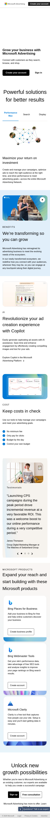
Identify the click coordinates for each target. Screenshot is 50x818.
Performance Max (10, 114)
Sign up (13, 794)
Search (26, 114)
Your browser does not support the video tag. (25, 208)
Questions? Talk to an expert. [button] (36, 809)
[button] (18, 554)
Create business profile (21, 632)
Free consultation (31, 795)
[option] (25, 506)
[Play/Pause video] (42, 200)
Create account (17, 685)
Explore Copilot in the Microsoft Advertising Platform (17, 359)
